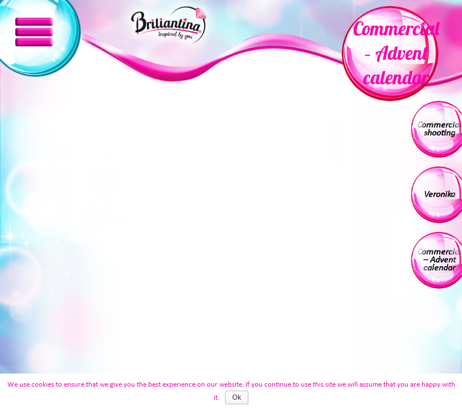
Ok (236, 397)
